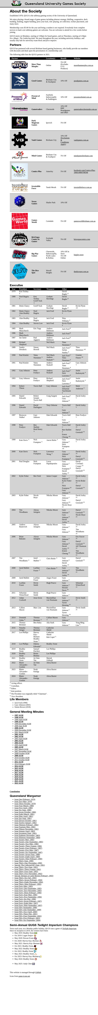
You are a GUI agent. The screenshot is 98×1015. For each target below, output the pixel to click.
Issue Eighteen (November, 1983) (27, 835)
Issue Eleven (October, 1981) (26, 821)
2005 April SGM (21, 745)
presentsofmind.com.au (82, 97)
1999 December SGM (23, 724)
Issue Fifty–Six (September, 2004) (28, 920)
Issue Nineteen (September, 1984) (27, 838)
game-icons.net (24, 976)
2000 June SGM (21, 726)
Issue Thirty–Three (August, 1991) (28, 869)
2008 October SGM (22, 753)
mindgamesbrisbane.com (83, 156)
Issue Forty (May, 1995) (24, 886)
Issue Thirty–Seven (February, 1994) (28, 880)
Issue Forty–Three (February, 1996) (28, 893)
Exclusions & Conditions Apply (65, 141)
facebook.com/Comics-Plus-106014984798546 (84, 171)
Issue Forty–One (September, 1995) (28, 888)
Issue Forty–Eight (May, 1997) (26, 903)
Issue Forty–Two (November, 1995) (28, 891)
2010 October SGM (22, 758)
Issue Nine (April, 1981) (24, 816)
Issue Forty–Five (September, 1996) (28, 897)
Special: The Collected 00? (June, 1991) (30, 865)
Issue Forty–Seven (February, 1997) (28, 901)
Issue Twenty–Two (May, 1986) (27, 844)
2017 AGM (19, 773)
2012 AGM (19, 762)
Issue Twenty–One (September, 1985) (29, 842)
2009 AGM (19, 756)
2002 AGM (19, 736)
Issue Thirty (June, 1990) (24, 861)
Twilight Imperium (69, 929)
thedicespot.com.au (81, 272)
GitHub (38, 972)
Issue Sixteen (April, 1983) (25, 831)
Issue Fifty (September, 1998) (26, 908)
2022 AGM (19, 783)
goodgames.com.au (81, 81)
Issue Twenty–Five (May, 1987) (27, 850)
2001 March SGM (21, 732)
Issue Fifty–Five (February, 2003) (27, 918)
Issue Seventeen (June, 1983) (26, 833)
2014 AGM (19, 766)
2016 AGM (19, 770)
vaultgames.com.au (81, 140)
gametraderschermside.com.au (85, 109)
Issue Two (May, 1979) (23, 802)
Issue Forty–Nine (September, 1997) (28, 905)
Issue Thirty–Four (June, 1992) (26, 872)
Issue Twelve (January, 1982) (26, 823)
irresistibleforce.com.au (83, 187)
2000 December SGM (23, 730)
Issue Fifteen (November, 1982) (27, 829)
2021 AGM (19, 781)
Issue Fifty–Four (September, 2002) (28, 916)
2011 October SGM (22, 760)
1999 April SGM (21, 720)
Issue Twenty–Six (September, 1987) (28, 852)
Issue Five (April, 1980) (24, 808)
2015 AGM (19, 768)
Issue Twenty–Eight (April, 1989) (27, 857)
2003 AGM (19, 741)
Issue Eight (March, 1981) (24, 814)
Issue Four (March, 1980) (24, 806)
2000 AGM (19, 728)
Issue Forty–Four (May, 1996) (26, 895)
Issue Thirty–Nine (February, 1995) (28, 884)
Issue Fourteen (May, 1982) (25, 827)
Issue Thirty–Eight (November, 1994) (29, 882)
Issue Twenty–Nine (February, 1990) (28, 859)
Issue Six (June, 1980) (23, 810)
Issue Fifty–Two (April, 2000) (26, 912)
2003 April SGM (21, 739)
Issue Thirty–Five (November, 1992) (28, 874)
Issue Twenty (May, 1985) (24, 840)
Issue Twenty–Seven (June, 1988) (27, 855)
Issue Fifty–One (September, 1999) (28, 910)
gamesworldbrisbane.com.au (84, 221)
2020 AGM (19, 779)
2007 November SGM (23, 751)
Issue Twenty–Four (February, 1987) (28, 848)
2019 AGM (19, 777)
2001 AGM (19, 734)
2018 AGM (19, 775)
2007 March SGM (21, 749)
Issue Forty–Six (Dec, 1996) (25, 899)
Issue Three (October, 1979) (25, 804)
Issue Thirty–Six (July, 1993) (26, 878)
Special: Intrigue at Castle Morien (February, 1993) (34, 876)
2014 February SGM (22, 764)
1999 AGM (19, 722)
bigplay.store (78, 255)
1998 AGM (19, 717)
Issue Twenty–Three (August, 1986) (28, 846)
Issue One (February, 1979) (25, 799)
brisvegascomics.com (82, 239)
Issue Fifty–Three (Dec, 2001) (26, 914)
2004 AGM (19, 743)
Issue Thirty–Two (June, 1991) (26, 867)
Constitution (15, 792)
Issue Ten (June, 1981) (23, 818)
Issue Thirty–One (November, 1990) (28, 863)
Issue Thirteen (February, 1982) (26, 825)
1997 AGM (19, 715)
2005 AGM (19, 747)
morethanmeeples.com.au (83, 65)
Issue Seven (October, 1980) (25, 812)
